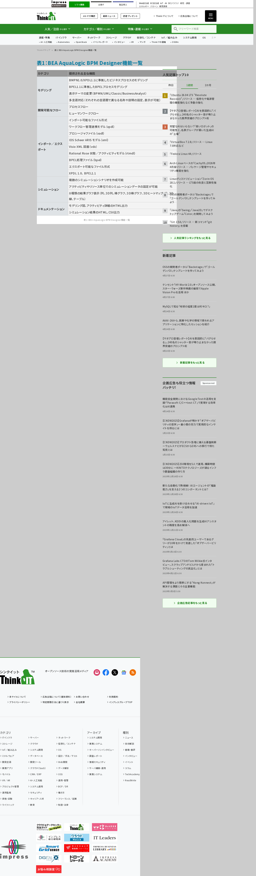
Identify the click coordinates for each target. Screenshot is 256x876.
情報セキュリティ (97, 761)
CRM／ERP (35, 774)
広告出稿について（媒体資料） (57, 696)
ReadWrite (130, 780)
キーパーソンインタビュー (101, 749)
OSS (60, 774)
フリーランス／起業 (67, 798)
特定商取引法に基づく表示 (56, 702)
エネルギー (144, 6)
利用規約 (113, 696)
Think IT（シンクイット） (54, 16)
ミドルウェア (8, 755)
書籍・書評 (130, 749)
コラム (128, 768)
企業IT (101, 5)
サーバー (77, 37)
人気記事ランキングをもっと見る (190, 238)
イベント (129, 761)
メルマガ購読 (89, 15)
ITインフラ (61, 37)
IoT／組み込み (169, 37)
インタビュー (119, 42)
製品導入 (123, 5)
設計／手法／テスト (67, 755)
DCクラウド (173, 3)
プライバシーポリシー (19, 702)
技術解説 (129, 743)
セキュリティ (36, 792)
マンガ (143, 42)
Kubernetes (64, 42)
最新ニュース (109, 15)
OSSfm (175, 42)
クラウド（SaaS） (38, 768)
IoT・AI (163, 3)
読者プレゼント (130, 15)
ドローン (154, 6)
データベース (36, 755)
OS (204, 37)
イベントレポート (100, 42)
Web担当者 (144, 3)
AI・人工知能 (46, 42)
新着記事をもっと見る (190, 362)
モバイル (6, 774)
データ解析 (63, 768)
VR (132, 42)
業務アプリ (7, 768)
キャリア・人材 (37, 798)
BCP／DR (63, 786)
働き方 (61, 792)
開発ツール (35, 761)
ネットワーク (93, 37)
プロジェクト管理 (10, 786)
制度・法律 (63, 804)
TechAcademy (132, 774)
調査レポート (95, 755)
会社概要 (80, 702)
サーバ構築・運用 (97, 768)
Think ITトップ (43, 50)
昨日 (171, 85)
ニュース (129, 737)
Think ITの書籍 (159, 42)
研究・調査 (185, 3)
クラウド (127, 37)
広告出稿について (189, 15)
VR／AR (6, 780)
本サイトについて (17, 696)
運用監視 (6, 792)
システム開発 (190, 37)
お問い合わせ (82, 696)
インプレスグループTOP (120, 702)
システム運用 (36, 786)
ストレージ (111, 37)
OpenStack (81, 42)
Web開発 (62, 761)
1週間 (189, 85)
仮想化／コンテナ (146, 37)
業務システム (95, 743)
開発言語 (6, 761)
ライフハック (8, 804)
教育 (32, 804)
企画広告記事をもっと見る (190, 603)
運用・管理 (63, 780)
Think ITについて (165, 15)
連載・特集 (44, 37)
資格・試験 (7, 798)
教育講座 (163, 6)
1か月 (208, 85)
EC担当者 (154, 3)
